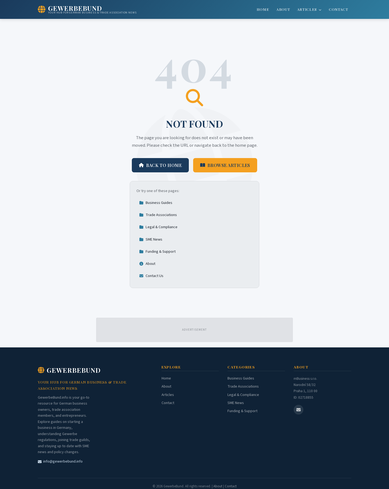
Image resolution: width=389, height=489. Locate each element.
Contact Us (151, 276)
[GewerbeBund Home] (87, 9)
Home (263, 9)
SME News (150, 239)
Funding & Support (157, 251)
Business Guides (155, 203)
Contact (338, 9)
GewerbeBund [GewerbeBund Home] (69, 370)
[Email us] (298, 410)
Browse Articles (225, 165)
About (283, 9)
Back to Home (160, 165)
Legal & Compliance (158, 227)
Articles (309, 9)
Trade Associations (158, 215)
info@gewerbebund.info (60, 461)
